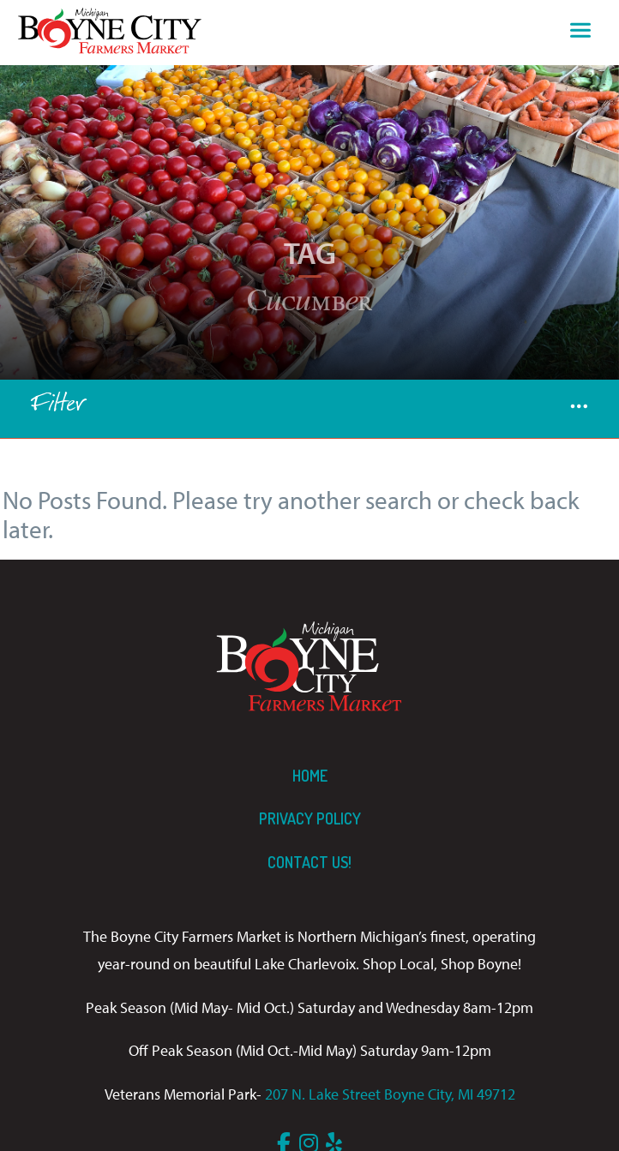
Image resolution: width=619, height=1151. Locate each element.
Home (310, 775)
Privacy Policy (310, 818)
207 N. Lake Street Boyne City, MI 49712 (390, 1094)
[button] (579, 409)
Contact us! (309, 862)
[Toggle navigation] (580, 32)
